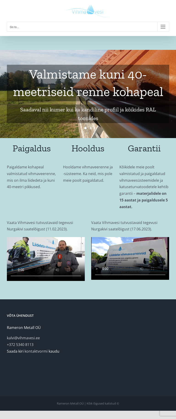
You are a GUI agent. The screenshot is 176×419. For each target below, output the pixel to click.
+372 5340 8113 (20, 344)
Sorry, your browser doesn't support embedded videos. (46, 259)
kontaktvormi (36, 351)
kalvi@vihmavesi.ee (23, 337)
